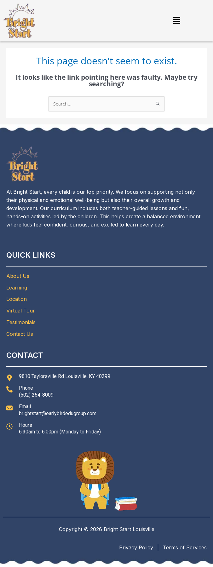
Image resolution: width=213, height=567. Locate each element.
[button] (176, 20)
